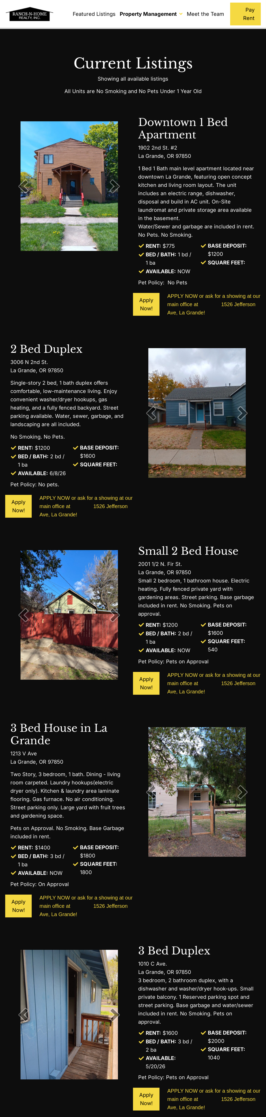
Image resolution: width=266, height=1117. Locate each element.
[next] (115, 186)
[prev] (23, 186)
